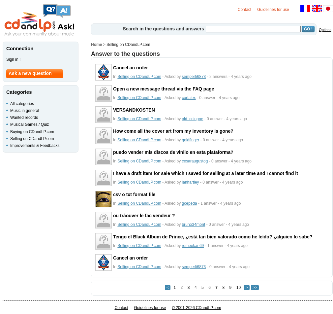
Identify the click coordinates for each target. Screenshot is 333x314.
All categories (22, 103)
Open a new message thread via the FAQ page (163, 88)
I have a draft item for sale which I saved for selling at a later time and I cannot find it (205, 173)
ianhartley (190, 182)
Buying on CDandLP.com (32, 131)
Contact (244, 9)
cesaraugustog (195, 161)
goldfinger (190, 140)
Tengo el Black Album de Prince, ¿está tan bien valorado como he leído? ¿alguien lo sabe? (212, 236)
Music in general (24, 110)
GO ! (308, 29)
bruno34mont (193, 224)
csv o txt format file (134, 194)
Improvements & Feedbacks (34, 145)
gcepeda (189, 203)
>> (255, 287)
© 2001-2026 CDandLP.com (196, 307)
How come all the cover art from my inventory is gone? (173, 131)
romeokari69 (193, 245)
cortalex (189, 97)
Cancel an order (130, 67)
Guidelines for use (273, 9)
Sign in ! (13, 59)
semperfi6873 (194, 76)
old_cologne (192, 119)
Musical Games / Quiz (29, 124)
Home (96, 44)
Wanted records (24, 117)
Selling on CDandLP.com (139, 76)
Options (325, 30)
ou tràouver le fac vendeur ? (144, 215)
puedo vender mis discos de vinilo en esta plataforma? (173, 152)
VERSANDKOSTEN (134, 110)
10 (238, 287)
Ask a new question (30, 73)
